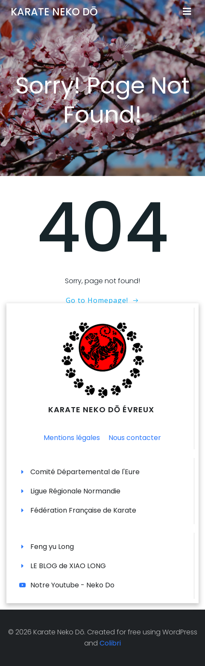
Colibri (110, 643)
